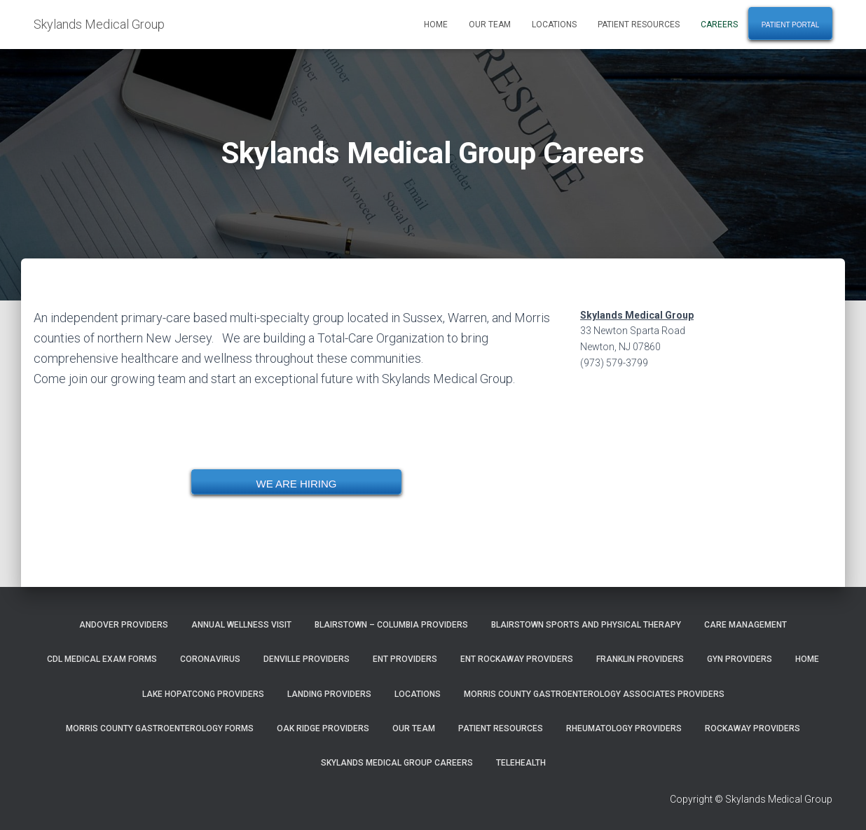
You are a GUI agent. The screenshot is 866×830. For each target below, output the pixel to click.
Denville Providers (306, 659)
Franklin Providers (640, 659)
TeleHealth (521, 763)
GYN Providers (739, 659)
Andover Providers (123, 625)
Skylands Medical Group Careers (397, 763)
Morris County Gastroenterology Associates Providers (594, 694)
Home (436, 24)
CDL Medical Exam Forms (102, 659)
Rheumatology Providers (624, 728)
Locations (554, 24)
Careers (719, 24)
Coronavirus (210, 659)
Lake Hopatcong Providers (203, 694)
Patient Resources (639, 24)
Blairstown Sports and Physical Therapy (586, 625)
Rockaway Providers (752, 728)
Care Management (745, 625)
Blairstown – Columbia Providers (391, 625)
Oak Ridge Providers (323, 728)
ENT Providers (405, 659)
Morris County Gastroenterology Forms (160, 728)
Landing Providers (329, 694)
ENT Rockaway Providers (516, 659)
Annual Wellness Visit (241, 625)
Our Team (490, 24)
